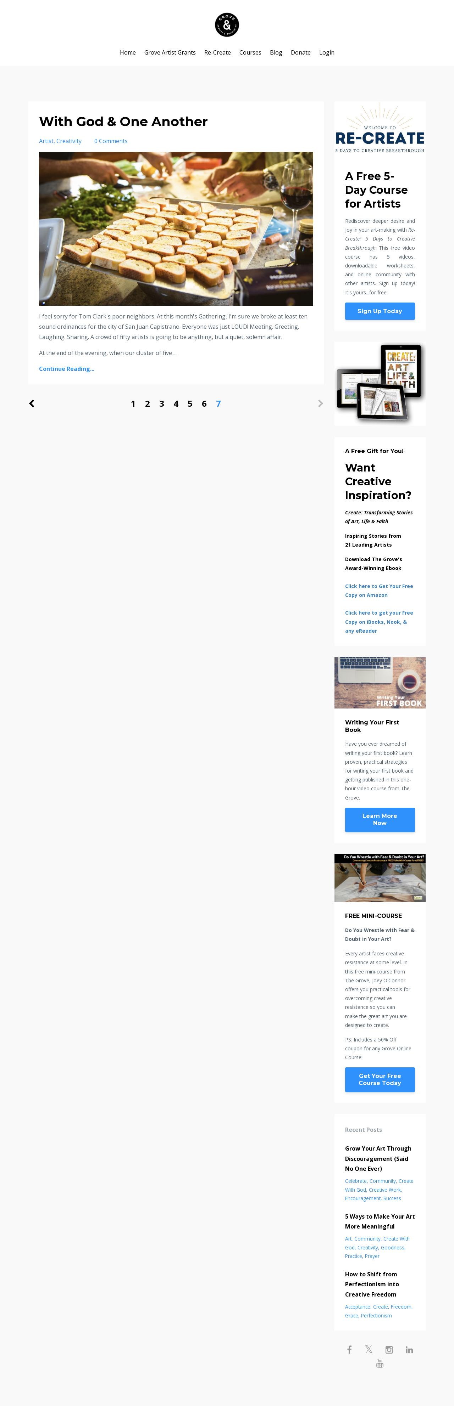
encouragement (363, 1198)
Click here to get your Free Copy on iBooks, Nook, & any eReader (379, 621)
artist (46, 141)
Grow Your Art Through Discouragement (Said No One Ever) (378, 1159)
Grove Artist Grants (170, 52)
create (380, 1306)
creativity (69, 141)
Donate (301, 52)
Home (128, 52)
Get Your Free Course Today (380, 1079)
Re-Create (217, 52)
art (348, 1238)
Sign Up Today (380, 311)
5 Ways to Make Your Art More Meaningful (380, 1222)
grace (351, 1315)
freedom (401, 1306)
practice (353, 1256)
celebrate (356, 1181)
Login (326, 52)
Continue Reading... (66, 369)
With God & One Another (132, 121)
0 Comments (111, 141)
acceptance (357, 1306)
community (383, 1181)
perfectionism (376, 1315)
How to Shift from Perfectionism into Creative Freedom (372, 1284)
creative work (385, 1189)
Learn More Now (379, 819)
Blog (276, 52)
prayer (372, 1256)
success (392, 1198)
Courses (250, 52)
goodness (392, 1247)
